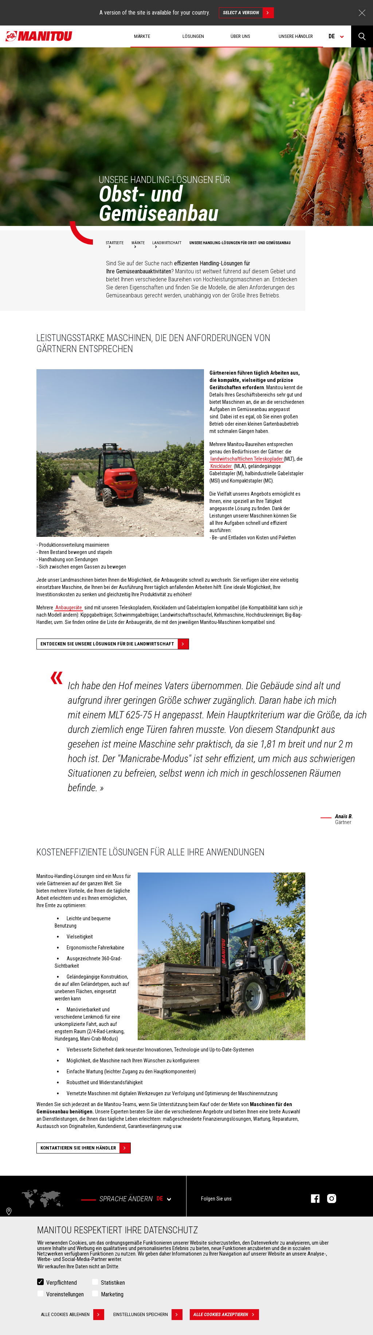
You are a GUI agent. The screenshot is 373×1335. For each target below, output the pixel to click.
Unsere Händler (296, 36)
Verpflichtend (61, 1282)
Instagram (328, 1198)
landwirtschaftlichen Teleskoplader (247, 459)
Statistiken (113, 1282)
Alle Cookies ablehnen (72, 1314)
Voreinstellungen (65, 1294)
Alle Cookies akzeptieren (226, 1314)
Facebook (311, 1198)
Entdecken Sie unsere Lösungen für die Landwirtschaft (114, 644)
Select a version (248, 13)
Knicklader (221, 466)
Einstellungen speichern (147, 1314)
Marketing (112, 1294)
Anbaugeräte (68, 607)
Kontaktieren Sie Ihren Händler (85, 1148)
